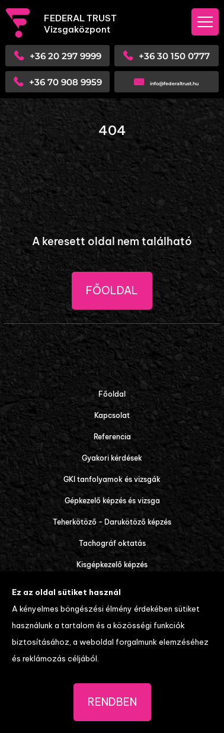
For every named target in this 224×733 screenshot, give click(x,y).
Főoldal (112, 290)
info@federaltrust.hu (174, 83)
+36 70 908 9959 (65, 82)
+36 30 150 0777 (174, 56)
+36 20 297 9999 (65, 56)
